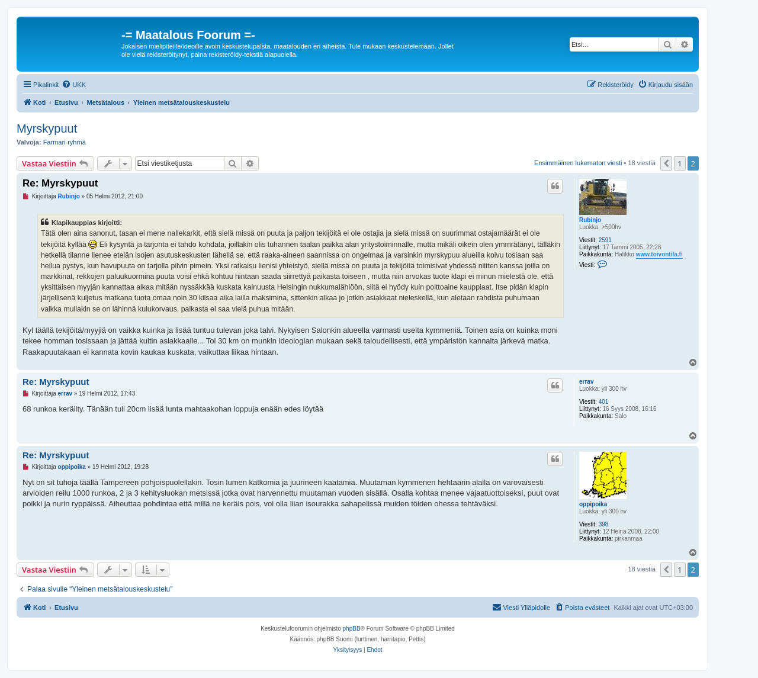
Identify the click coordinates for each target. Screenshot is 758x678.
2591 (605, 240)
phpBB (352, 628)
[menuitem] (74, 85)
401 (604, 402)
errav (586, 381)
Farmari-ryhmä (64, 142)
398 (604, 524)
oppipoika (593, 504)
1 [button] (679, 163)
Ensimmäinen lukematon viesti (578, 162)
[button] (666, 163)
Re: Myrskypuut (60, 183)
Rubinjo (590, 220)
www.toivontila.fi (659, 254)
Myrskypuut (47, 128)
